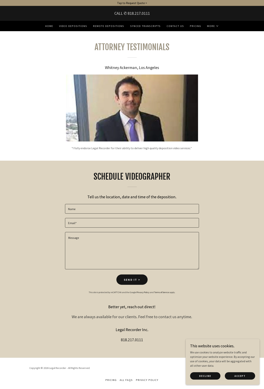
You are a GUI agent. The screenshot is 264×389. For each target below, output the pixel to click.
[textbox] (132, 209)
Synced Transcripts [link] (145, 26)
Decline (205, 378)
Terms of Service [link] (161, 292)
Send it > (132, 279)
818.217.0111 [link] (139, 13)
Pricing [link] (195, 26)
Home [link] (49, 26)
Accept (240, 378)
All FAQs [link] (126, 380)
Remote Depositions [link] (108, 26)
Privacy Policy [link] (143, 292)
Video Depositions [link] (73, 26)
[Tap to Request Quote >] (132, 3)
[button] (213, 26)
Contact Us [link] (175, 26)
